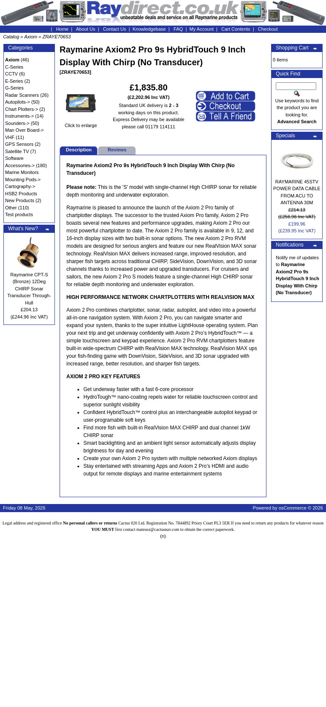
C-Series (14, 67)
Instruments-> (19, 116)
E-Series (14, 81)
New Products (19, 200)
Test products (19, 214)
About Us (85, 29)
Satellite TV (17, 151)
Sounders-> (17, 123)
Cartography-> (20, 186)
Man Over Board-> (24, 130)
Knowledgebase (149, 29)
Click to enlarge (81, 123)
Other (11, 207)
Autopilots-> (17, 101)
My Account (201, 29)
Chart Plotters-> (21, 109)
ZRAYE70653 (57, 36)
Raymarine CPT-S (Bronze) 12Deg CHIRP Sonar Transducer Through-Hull (29, 288)
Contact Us (114, 29)
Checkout (267, 29)
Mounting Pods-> (22, 179)
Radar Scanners (22, 95)
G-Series (14, 87)
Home (62, 29)
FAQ (178, 29)
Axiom (30, 36)
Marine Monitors (22, 172)
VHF (9, 137)
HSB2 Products (21, 193)
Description (79, 149)
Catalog (11, 36)
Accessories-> (19, 165)
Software (14, 158)
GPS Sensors (19, 144)
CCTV (11, 73)
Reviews (117, 149)
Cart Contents (235, 29)
